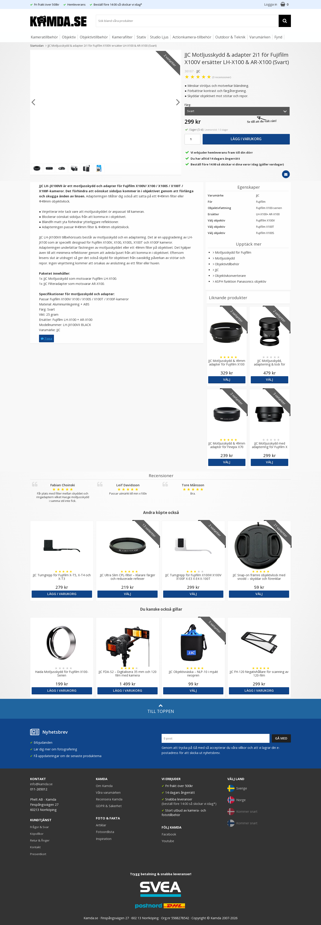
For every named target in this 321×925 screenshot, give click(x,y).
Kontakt (35, 847)
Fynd (278, 37)
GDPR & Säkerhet (109, 806)
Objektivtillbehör (94, 37)
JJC (198, 71)
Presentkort (38, 854)
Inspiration (103, 839)
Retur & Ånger (39, 840)
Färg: (188, 105)
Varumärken (259, 37)
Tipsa (46, 338)
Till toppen (160, 708)
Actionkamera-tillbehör (192, 37)
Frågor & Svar (39, 827)
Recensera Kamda (109, 799)
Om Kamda (104, 786)
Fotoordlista (105, 832)
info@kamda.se (41, 784)
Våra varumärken (108, 792)
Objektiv (69, 37)
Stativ (141, 37)
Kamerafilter (122, 37)
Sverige (237, 788)
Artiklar (101, 825)
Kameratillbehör (44, 37)
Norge (236, 800)
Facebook (169, 834)
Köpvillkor (36, 834)
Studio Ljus (159, 37)
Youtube (168, 841)
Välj (226, 379)
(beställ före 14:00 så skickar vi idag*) (189, 804)
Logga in (270, 4)
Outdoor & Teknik (230, 37)
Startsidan (37, 46)
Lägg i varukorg (246, 138)
